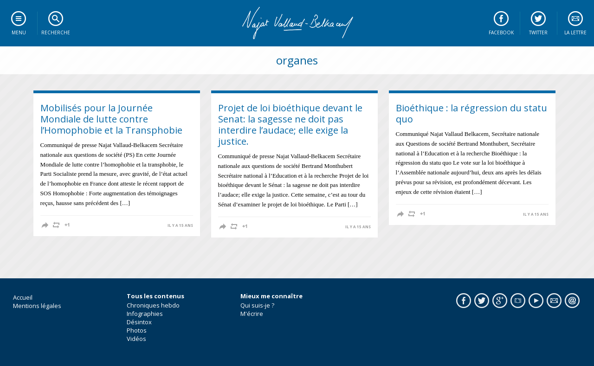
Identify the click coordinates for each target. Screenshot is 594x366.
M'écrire (251, 313)
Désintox (139, 322)
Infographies (145, 313)
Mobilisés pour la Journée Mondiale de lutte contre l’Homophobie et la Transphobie (111, 119)
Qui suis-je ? (257, 305)
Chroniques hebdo (153, 305)
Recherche (55, 32)
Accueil (22, 297)
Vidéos (136, 338)
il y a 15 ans (180, 225)
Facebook (501, 32)
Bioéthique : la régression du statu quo (471, 113)
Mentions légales (37, 306)
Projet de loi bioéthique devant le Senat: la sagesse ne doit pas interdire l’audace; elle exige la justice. (290, 125)
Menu (19, 32)
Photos (137, 330)
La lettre (575, 32)
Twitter (538, 32)
